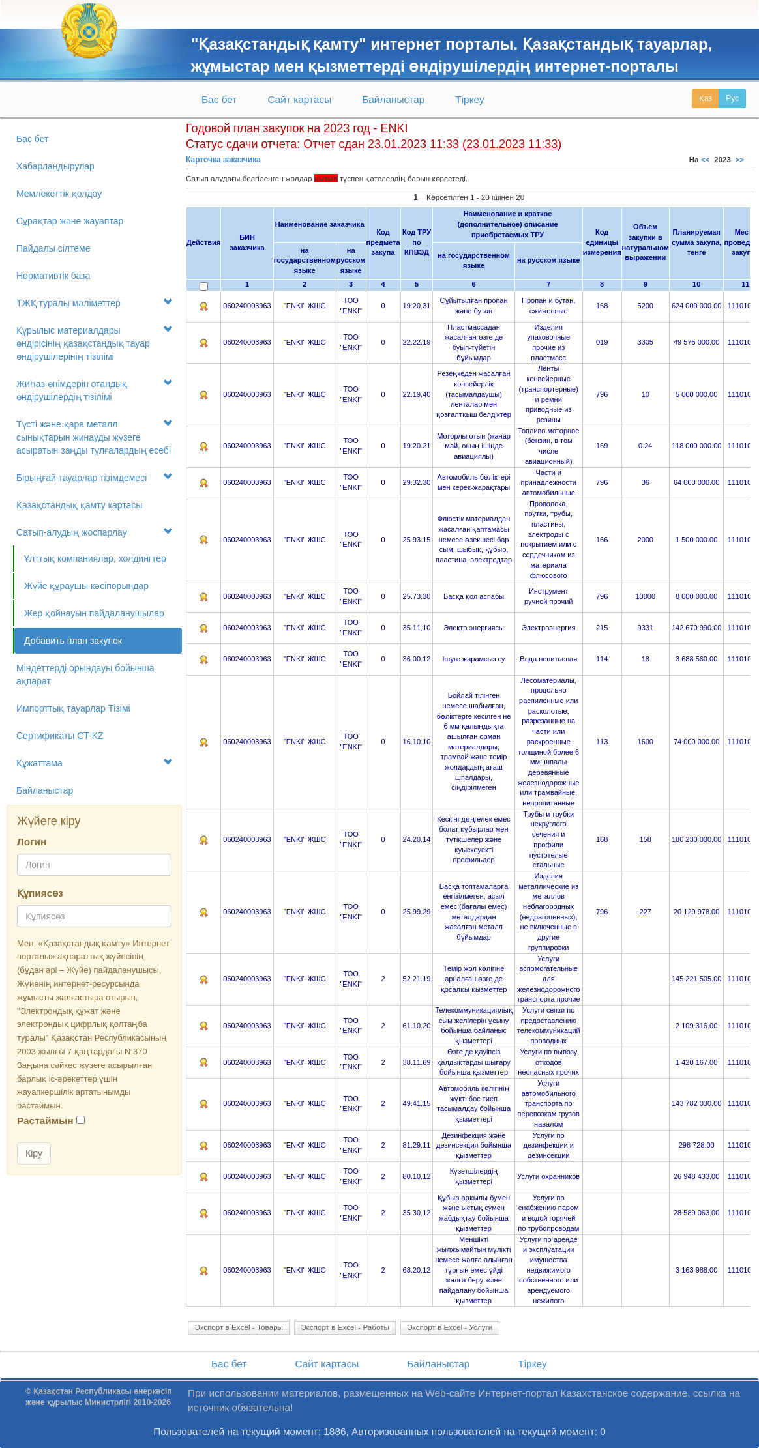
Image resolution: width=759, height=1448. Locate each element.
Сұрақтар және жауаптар (69, 221)
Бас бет (219, 99)
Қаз (705, 98)
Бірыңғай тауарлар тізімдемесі (94, 477)
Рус (732, 98)
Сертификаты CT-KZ (60, 736)
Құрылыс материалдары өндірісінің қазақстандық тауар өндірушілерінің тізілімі (94, 343)
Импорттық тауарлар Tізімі (73, 708)
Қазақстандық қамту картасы (79, 505)
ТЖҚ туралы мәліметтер (94, 302)
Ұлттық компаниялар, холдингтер (95, 558)
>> (740, 159)
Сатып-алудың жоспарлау (94, 532)
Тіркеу (469, 99)
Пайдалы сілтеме (53, 248)
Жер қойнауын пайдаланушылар (94, 613)
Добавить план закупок (73, 640)
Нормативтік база (53, 275)
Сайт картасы (299, 99)
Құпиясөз (40, 893)
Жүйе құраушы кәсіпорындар (86, 586)
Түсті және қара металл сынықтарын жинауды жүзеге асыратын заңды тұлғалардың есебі (94, 437)
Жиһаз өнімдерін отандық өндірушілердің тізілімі (94, 390)
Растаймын (45, 1120)
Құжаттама (94, 762)
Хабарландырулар (55, 166)
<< (705, 159)
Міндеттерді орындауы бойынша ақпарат (85, 674)
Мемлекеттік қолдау (59, 193)
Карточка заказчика (223, 159)
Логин (31, 841)
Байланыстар (393, 99)
